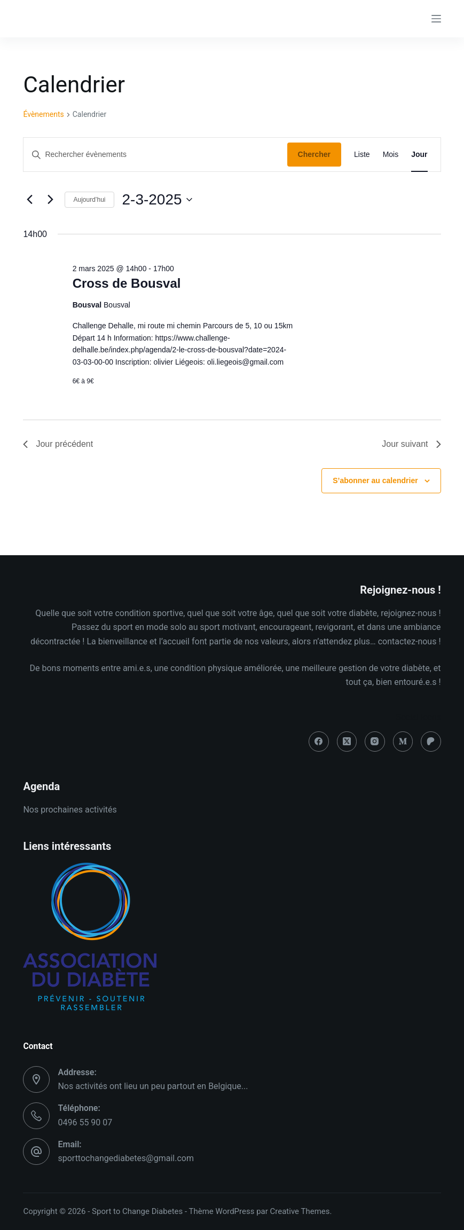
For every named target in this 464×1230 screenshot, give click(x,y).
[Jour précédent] (29, 199)
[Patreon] (431, 741)
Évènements (43, 114)
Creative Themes (300, 1211)
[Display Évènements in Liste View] (362, 154)
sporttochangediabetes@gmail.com (126, 1158)
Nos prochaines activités (69, 810)
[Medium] (403, 741)
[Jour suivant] (50, 199)
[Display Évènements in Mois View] (391, 154)
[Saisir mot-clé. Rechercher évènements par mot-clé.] (155, 154)
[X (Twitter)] (347, 741)
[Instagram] (375, 741)
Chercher (314, 154)
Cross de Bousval (127, 283)
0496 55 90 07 (85, 1122)
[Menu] (436, 18)
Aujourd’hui (89, 199)
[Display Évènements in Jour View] (419, 154)
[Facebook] (319, 741)
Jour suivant (411, 443)
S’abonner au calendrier (375, 480)
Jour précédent (58, 443)
